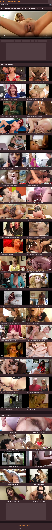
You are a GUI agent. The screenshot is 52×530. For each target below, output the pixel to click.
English (50, 1)
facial (32, 41)
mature (3, 41)
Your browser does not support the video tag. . (26, 24)
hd (35, 41)
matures (45, 41)
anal (23, 41)
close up (12, 41)
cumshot (28, 41)
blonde (39, 41)
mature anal (18, 41)
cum (7, 41)
